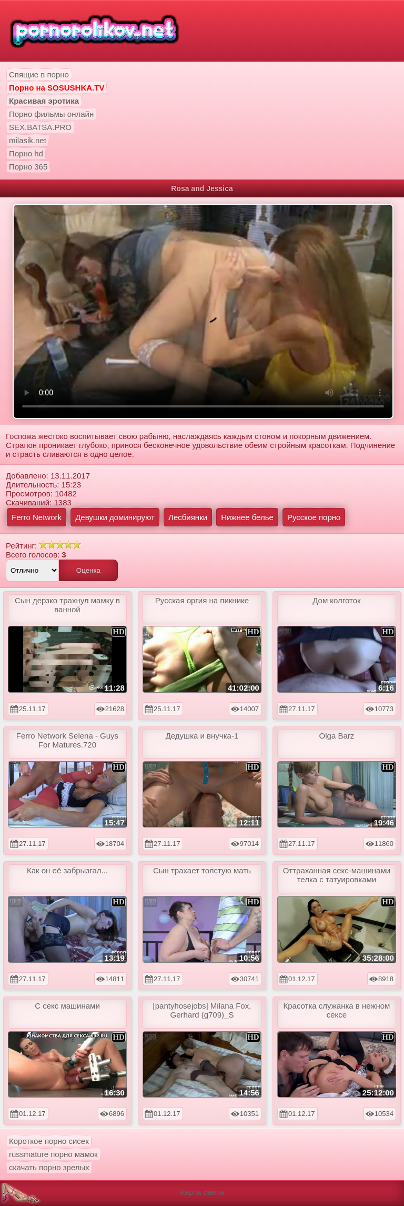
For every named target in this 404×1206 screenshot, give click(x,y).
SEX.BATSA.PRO (40, 127)
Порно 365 (28, 166)
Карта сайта (202, 1192)
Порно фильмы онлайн (51, 113)
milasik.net (27, 140)
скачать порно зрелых (49, 1167)
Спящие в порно (39, 74)
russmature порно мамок (53, 1154)
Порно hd (26, 153)
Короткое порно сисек (49, 1141)
